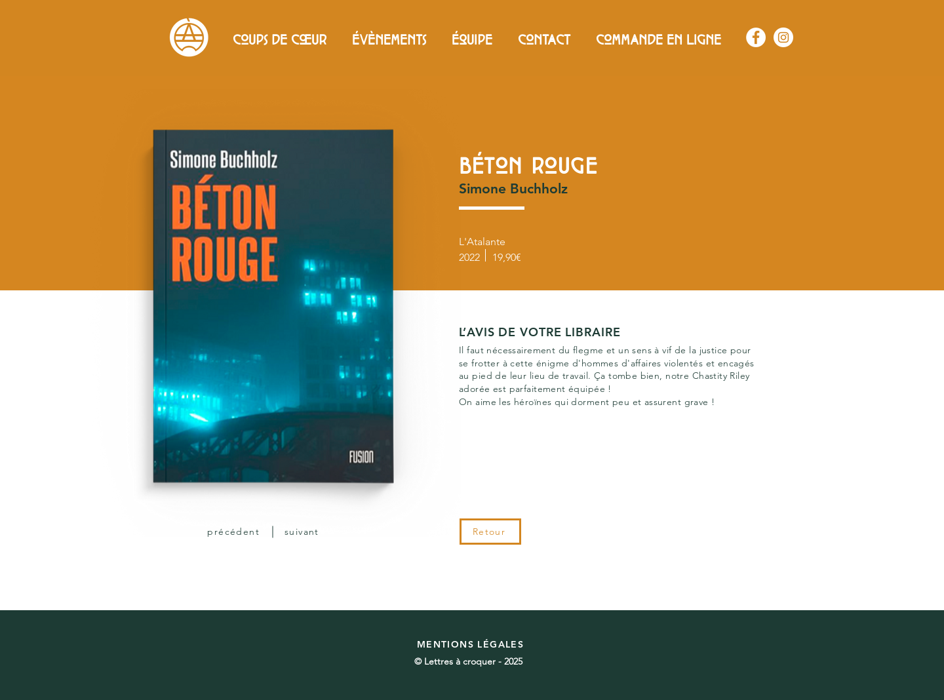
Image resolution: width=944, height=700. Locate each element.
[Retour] (490, 531)
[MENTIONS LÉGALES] (471, 644)
